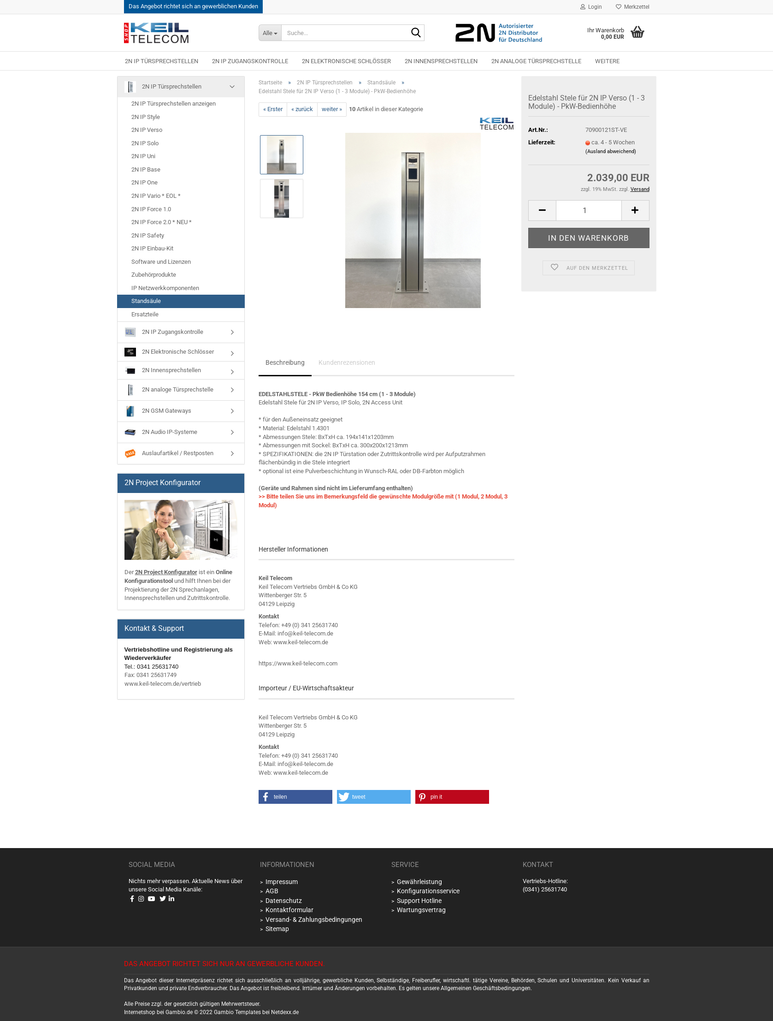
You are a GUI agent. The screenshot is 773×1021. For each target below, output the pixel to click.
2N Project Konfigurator (166, 572)
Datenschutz (284, 900)
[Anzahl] (588, 210)
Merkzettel (632, 7)
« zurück (302, 109)
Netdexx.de (285, 1012)
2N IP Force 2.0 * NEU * (161, 222)
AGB (272, 891)
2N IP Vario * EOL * (156, 195)
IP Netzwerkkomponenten (165, 288)
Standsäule (146, 300)
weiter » (332, 109)
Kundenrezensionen (347, 362)
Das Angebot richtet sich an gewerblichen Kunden (193, 6)
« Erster (273, 109)
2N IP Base (145, 169)
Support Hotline (419, 900)
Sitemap (277, 928)
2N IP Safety (147, 235)
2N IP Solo (145, 143)
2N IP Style (145, 116)
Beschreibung (285, 362)
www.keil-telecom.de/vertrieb (162, 683)
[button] (542, 210)
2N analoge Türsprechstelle (536, 61)
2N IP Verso (146, 129)
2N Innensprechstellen (441, 61)
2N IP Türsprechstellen (161, 61)
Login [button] (591, 7)
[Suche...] (270, 32)
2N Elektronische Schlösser (346, 61)
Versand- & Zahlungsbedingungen (314, 919)
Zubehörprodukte (153, 274)
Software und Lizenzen (161, 261)
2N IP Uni (143, 156)
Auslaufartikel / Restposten (168, 453)
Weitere (607, 61)
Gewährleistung (419, 881)
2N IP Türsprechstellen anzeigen (173, 103)
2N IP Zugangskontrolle (250, 61)
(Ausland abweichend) (610, 151)
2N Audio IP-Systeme (160, 432)
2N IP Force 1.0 (151, 209)
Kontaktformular (289, 910)
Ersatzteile (145, 314)
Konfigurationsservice (428, 891)
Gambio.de (179, 1012)
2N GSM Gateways (157, 411)
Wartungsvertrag (421, 910)
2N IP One (144, 182)
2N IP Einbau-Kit (152, 248)
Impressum (282, 881)
